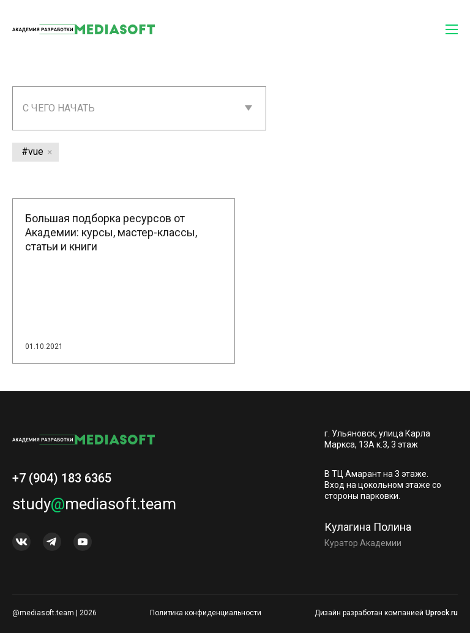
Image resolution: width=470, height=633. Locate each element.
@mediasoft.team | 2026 (54, 613)
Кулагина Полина (367, 531)
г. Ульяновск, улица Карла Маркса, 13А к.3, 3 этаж (377, 439)
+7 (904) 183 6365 (61, 483)
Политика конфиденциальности (205, 613)
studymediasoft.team (94, 509)
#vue (32, 151)
